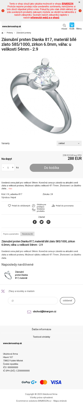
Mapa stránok (60, 401)
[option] (41, 96)
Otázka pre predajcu (41, 205)
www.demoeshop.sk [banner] (11, 26)
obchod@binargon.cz (44, 311)
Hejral (13, 197)
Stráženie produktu (41, 210)
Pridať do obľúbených (21, 206)
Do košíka (51, 168)
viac (10, 188)
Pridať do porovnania (65, 206)
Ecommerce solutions (27, 401)
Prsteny (10, 33)
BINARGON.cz (44, 401)
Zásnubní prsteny (23, 33)
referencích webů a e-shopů (44, 17)
